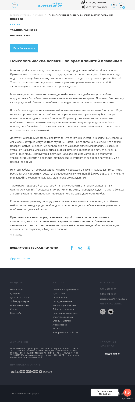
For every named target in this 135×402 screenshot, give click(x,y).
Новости (16, 19)
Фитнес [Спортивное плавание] (56, 328)
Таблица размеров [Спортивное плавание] (19, 301)
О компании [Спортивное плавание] (16, 289)
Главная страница (21, 15)
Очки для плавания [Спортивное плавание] (62, 301)
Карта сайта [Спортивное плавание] (16, 313)
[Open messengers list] (127, 393)
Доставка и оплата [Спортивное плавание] (19, 297)
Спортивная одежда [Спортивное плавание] (63, 316)
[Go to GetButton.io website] (127, 399)
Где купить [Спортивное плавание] (15, 293)
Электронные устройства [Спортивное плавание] (65, 332)
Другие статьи (20, 258)
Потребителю (20, 36)
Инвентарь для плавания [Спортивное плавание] (65, 313)
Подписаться (112, 354)
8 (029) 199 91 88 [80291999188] (108, 289)
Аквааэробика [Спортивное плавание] (60, 324)
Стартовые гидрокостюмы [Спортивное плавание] (66, 289)
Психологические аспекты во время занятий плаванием (81, 15)
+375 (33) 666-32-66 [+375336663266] (96, 7)
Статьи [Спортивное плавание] (13, 309)
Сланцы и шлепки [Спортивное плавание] (62, 320)
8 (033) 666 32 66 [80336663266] (108, 293)
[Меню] (15, 5)
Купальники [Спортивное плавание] (59, 293)
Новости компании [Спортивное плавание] (19, 305)
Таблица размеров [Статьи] (23, 30)
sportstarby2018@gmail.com (112, 298)
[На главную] (50, 6)
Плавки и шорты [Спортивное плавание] (61, 297)
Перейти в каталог (24, 48)
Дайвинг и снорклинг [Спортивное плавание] (63, 309)
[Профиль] (114, 5)
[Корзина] (121, 5)
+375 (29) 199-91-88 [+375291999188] (96, 3)
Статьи (39, 15)
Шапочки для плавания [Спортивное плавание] (64, 305)
